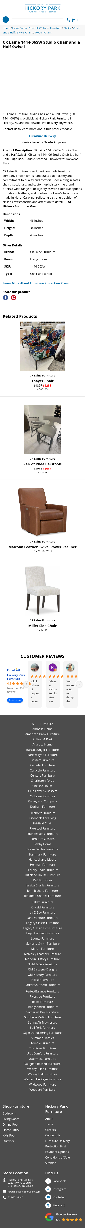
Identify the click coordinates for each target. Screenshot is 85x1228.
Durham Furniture (42, 806)
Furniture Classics (42, 839)
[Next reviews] (79, 684)
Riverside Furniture (43, 996)
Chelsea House (42, 786)
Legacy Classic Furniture (42, 923)
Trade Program (55, 142)
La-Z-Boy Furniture (42, 912)
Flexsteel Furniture (42, 828)
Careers (50, 1130)
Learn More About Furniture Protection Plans (36, 283)
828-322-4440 (15, 1197)
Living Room (11, 1119)
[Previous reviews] (26, 684)
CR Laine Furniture (42, 375)
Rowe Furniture (42, 1002)
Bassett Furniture (42, 760)
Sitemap (50, 1163)
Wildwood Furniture (42, 1084)
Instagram (59, 1189)
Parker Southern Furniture (43, 985)
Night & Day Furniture (42, 964)
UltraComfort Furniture (42, 1053)
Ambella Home (42, 729)
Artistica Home (43, 744)
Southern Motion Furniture (42, 1017)
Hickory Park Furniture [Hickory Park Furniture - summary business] (16, 677)
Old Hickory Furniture (42, 974)
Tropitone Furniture (42, 1048)
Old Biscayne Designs (42, 969)
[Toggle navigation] (6, 19)
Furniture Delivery (42, 136)
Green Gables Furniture (42, 849)
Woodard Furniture (42, 1089)
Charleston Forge (42, 780)
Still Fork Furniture (42, 1027)
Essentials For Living (42, 818)
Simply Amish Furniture (42, 1007)
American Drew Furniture (42, 734)
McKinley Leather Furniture (42, 954)
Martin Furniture (42, 948)
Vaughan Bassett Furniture (42, 1064)
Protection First (55, 1146)
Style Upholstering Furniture (42, 1032)
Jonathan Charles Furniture (42, 896)
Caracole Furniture (42, 770)
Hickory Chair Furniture (42, 870)
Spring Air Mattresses (42, 1022)
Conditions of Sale (57, 1157)
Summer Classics (42, 1038)
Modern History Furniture (42, 959)
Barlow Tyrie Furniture (42, 755)
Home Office (11, 1130)
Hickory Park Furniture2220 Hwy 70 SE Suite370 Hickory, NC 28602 (20, 1182)
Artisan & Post (42, 739)
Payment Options (57, 1152)
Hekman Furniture (42, 864)
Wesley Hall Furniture (42, 1074)
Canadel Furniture (42, 765)
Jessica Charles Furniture (42, 885)
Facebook (59, 1181)
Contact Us (52, 1135)
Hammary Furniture (42, 854)
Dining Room (11, 1124)
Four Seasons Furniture (42, 834)
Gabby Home (43, 844)
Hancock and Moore (42, 859)
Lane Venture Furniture (42, 918)
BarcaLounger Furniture (42, 749)
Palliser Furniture (42, 980)
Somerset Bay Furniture (42, 1012)
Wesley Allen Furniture (42, 1069)
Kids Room (10, 1135)
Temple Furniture (42, 1043)
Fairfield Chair (42, 823)
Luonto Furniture (42, 938)
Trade (49, 1124)
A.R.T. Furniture (42, 724)
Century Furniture (42, 775)
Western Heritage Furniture (42, 1079)
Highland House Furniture (42, 875)
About (49, 1119)
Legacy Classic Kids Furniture (42, 928)
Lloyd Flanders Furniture (42, 933)
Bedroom (9, 1113)
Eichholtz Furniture (42, 813)
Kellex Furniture (42, 902)
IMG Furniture (42, 880)
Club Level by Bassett (42, 791)
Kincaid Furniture (42, 907)
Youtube (59, 1197)
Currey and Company (42, 801)
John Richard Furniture (42, 890)
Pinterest (59, 1205)
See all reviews (15, 700)
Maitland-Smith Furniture (42, 943)
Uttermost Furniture (42, 1058)
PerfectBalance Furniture (42, 991)
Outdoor (8, 1141)
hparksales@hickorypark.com (24, 1191)
